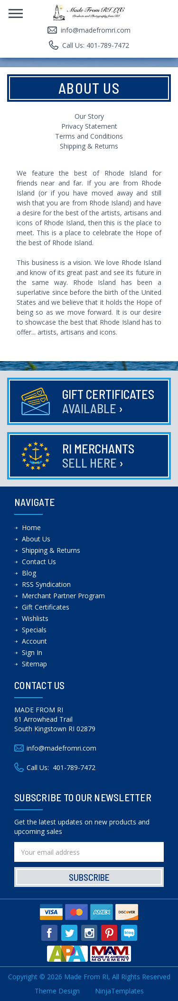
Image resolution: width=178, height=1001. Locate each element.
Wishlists (35, 618)
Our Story (89, 116)
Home (31, 527)
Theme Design (57, 990)
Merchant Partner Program (63, 595)
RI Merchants (98, 455)
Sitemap (34, 663)
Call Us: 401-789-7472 (95, 45)
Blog (29, 572)
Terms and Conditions (89, 136)
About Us (36, 538)
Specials (34, 629)
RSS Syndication (46, 584)
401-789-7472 (74, 767)
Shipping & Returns (89, 146)
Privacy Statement (89, 126)
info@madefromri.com (96, 30)
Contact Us (39, 561)
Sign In (32, 652)
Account (34, 641)
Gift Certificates (108, 401)
